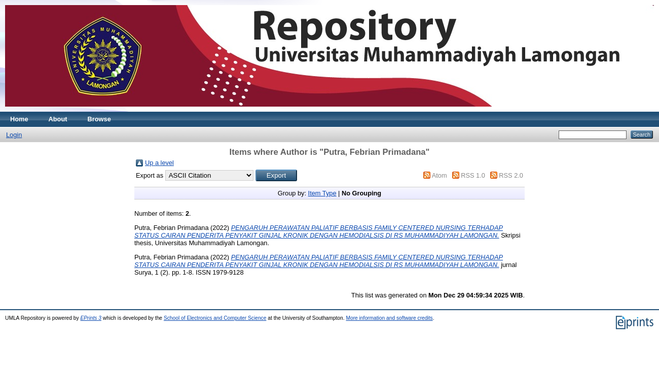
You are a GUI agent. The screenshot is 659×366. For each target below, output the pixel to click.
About (58, 119)
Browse (99, 119)
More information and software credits (389, 318)
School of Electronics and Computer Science (215, 318)
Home (19, 119)
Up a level (159, 163)
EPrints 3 (90, 318)
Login (14, 135)
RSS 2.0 (511, 175)
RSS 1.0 (473, 175)
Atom (439, 175)
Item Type (322, 193)
